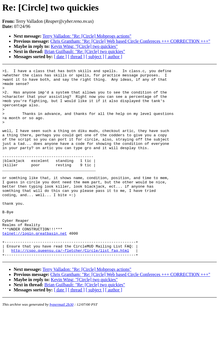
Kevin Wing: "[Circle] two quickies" (84, 46)
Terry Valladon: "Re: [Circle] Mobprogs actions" (86, 36)
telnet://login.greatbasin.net (34, 266)
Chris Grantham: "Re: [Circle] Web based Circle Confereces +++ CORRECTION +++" (130, 41)
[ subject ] (95, 56)
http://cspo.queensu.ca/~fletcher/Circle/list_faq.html (70, 287)
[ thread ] (76, 56)
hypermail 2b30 (62, 342)
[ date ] (60, 56)
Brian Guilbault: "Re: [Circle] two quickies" (84, 51)
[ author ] (113, 56)
